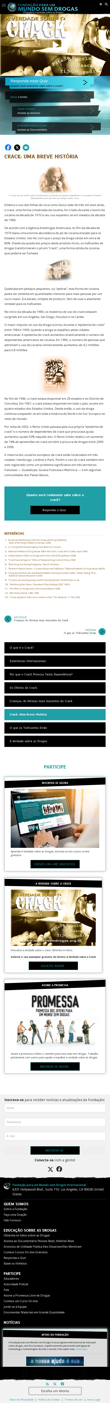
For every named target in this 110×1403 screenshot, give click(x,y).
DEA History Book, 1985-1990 (24, 593)
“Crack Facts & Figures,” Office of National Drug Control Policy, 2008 (41, 560)
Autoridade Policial (16, 1284)
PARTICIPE (55, 767)
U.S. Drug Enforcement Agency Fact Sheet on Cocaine (34, 547)
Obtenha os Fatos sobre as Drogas (27, 1235)
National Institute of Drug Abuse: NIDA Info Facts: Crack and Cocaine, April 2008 (47, 551)
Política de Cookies (49, 1399)
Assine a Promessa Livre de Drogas (27, 1295)
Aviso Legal (93, 1399)
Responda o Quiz (15, 1258)
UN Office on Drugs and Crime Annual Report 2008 (35, 588)
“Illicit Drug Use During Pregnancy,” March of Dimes (33, 564)
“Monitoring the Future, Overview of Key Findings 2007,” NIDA (40, 584)
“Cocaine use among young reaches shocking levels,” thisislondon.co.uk (43, 580)
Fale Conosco (12, 1220)
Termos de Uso (74, 1399)
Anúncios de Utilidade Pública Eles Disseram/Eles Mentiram (42, 1247)
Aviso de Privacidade (22, 1399)
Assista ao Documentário (39, 1241)
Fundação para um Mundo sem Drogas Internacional (49, 1185)
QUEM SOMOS (16, 1204)
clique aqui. (82, 1349)
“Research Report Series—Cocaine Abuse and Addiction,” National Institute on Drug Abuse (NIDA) (56, 568)
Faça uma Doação (15, 1215)
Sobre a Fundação (15, 1209)
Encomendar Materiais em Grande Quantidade (34, 1312)
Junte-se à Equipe (15, 1307)
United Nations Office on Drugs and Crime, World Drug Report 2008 (42, 555)
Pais (6, 1290)
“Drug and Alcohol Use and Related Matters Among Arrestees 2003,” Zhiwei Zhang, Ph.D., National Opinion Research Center (52, 574)
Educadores (11, 1279)
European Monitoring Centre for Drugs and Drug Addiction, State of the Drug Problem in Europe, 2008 (37, 541)
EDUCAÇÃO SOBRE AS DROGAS (30, 1230)
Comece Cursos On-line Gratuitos (26, 1252)
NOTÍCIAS (12, 1322)
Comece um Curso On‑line (21, 1301)
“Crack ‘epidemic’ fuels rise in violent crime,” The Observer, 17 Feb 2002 (45, 597)
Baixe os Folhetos (15, 1263)
